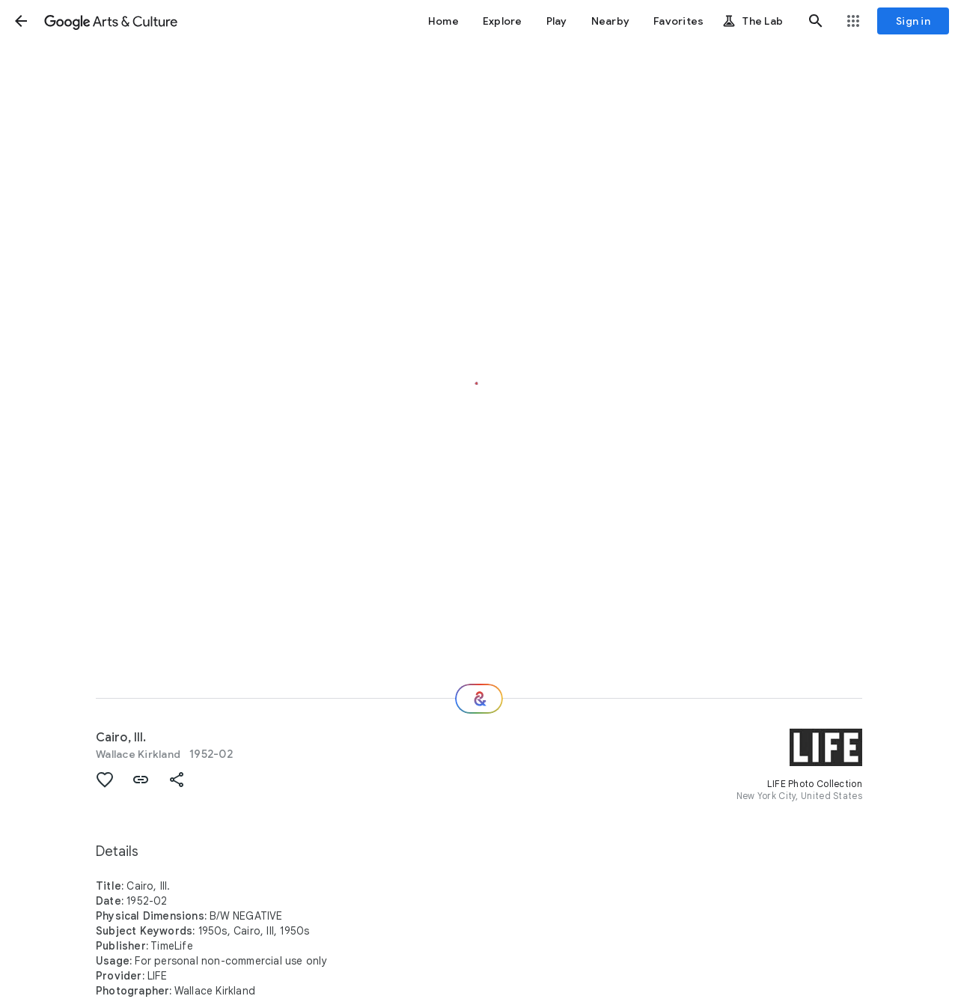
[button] (21, 21)
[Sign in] (913, 20)
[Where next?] (479, 699)
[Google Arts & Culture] (111, 21)
